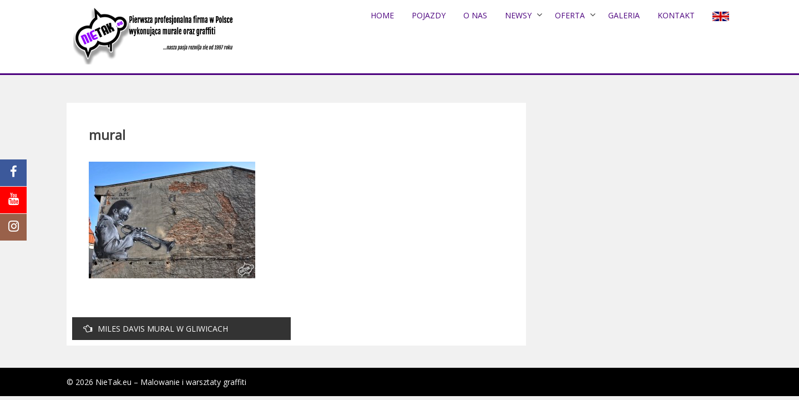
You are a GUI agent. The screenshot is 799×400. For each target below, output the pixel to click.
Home (382, 15)
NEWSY (518, 15)
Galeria (624, 15)
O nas (475, 15)
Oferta (570, 15)
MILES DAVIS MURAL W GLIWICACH (155, 328)
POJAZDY (429, 15)
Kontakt (676, 15)
